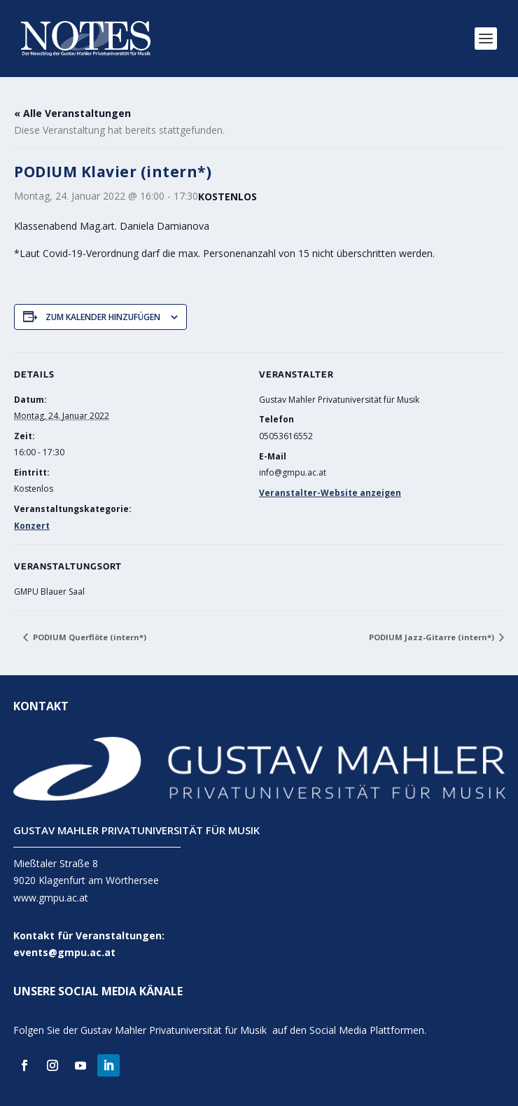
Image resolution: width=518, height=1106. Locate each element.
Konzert (32, 526)
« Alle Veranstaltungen (72, 113)
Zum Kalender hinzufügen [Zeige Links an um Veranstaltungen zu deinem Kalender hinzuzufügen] (103, 317)
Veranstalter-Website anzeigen (330, 493)
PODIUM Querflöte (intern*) (88, 637)
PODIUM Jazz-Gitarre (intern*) (432, 637)
